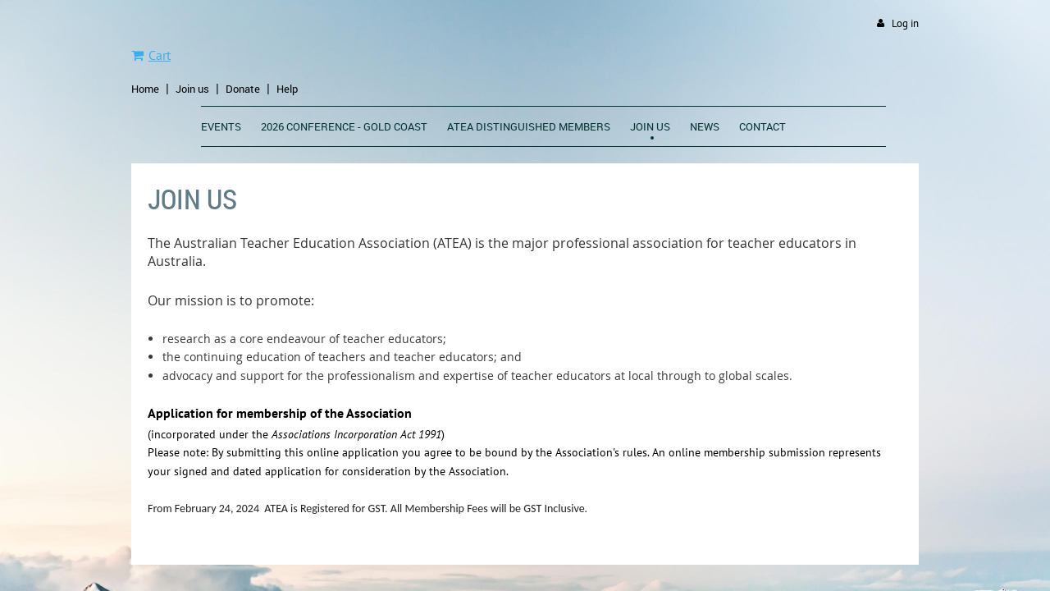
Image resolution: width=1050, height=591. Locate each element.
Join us (192, 88)
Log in (905, 23)
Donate (243, 88)
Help (287, 88)
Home (145, 88)
